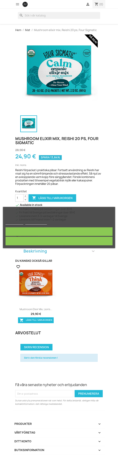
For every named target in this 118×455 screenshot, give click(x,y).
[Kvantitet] (19, 198)
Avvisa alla (59, 241)
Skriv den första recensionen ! (41, 357)
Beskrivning (59, 251)
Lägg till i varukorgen (52, 198)
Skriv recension (36, 347)
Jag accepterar (59, 231)
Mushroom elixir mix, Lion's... (36, 309)
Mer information (14, 222)
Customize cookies (36, 222)
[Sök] (59, 15)
